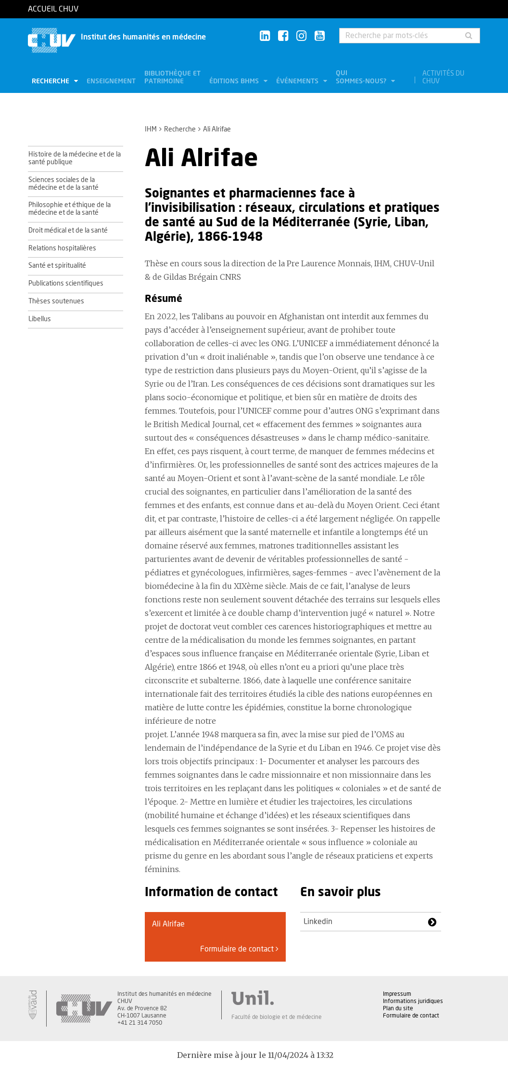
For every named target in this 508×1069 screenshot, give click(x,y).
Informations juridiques (413, 1001)
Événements (298, 81)
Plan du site (398, 1008)
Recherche (51, 81)
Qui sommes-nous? (362, 77)
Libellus (39, 319)
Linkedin (318, 922)
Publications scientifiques (65, 283)
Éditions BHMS (235, 81)
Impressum (397, 994)
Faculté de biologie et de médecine (276, 1017)
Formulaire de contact (239, 949)
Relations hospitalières (62, 248)
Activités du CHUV (443, 77)
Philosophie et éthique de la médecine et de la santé (69, 209)
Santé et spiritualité (57, 265)
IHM (151, 129)
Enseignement (111, 81)
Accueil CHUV (53, 9)
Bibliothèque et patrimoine (172, 77)
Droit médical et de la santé (68, 230)
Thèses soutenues (56, 301)
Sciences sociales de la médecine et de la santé (63, 184)
